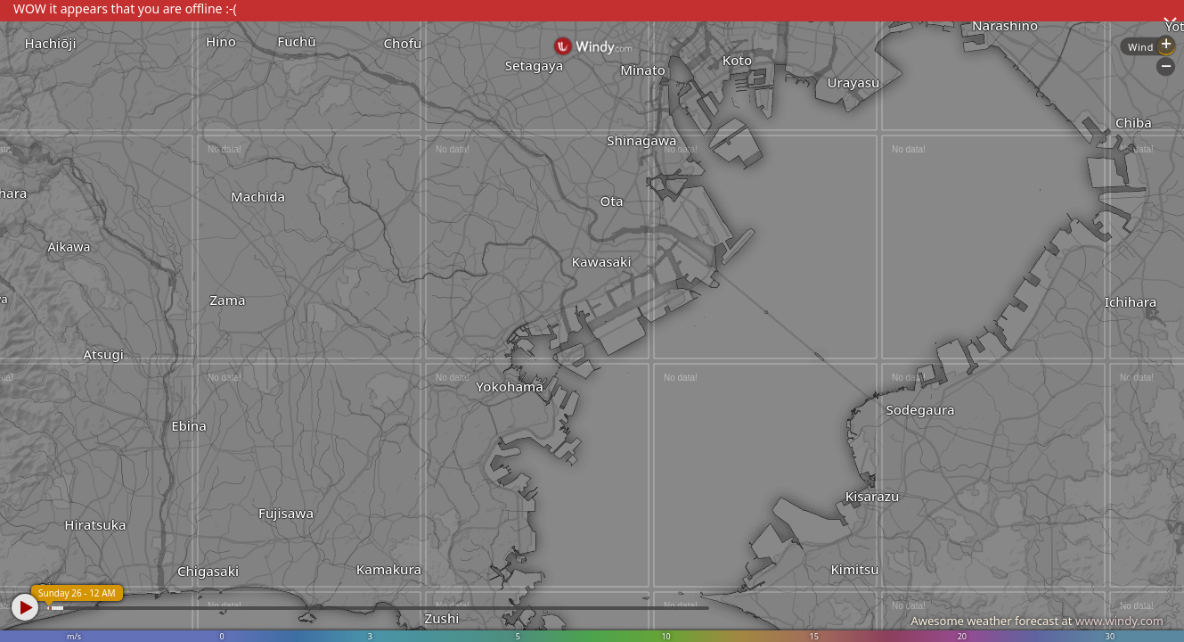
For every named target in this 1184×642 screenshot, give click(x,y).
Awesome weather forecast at (1037, 621)
